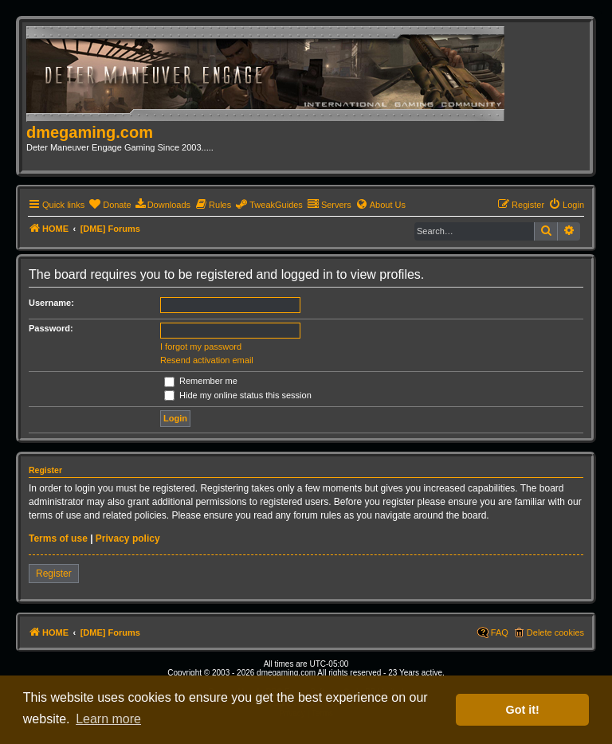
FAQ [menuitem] (499, 632)
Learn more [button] (108, 719)
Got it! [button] (522, 709)
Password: (51, 328)
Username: (51, 302)
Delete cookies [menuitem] (555, 632)
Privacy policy (128, 538)
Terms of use (58, 538)
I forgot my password (200, 346)
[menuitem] (109, 204)
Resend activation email (206, 360)
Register (54, 573)
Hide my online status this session (238, 395)
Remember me (200, 381)
